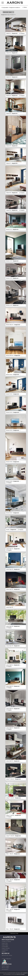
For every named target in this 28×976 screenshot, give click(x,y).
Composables (5, 7)
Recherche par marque (7, 955)
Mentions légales (5, 966)
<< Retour (24, 7)
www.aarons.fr (5, 969)
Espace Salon (5, 943)
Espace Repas (5, 945)
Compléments (5, 950)
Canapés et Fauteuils (6, 941)
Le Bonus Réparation (6, 958)
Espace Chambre (6, 948)
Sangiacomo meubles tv (14, 7)
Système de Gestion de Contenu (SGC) (17, 973)
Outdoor (4, 951)
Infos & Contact (5, 967)
